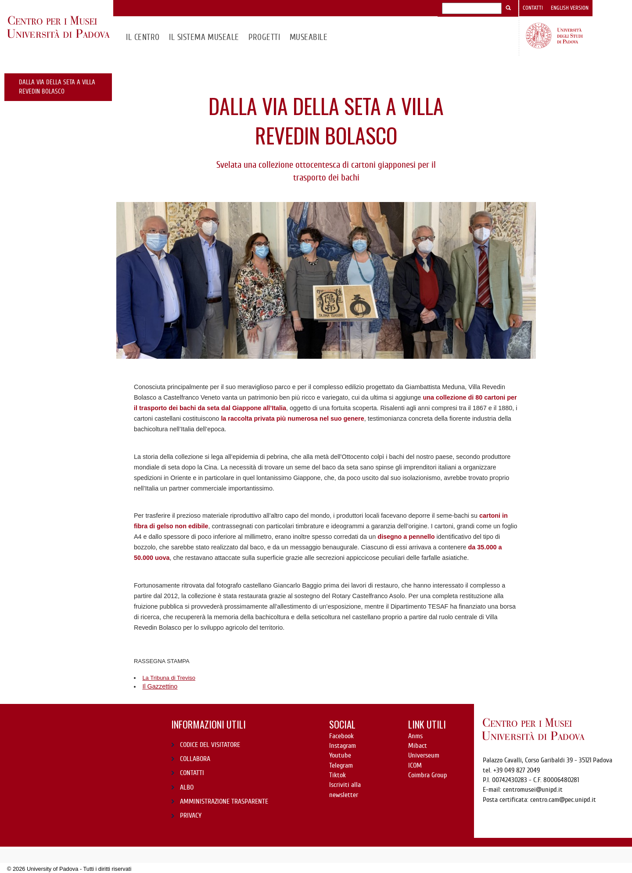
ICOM (415, 765)
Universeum (423, 755)
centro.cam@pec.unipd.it (563, 800)
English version (570, 8)
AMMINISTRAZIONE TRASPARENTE (224, 801)
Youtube (340, 755)
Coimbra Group (427, 775)
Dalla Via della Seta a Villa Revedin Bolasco (57, 86)
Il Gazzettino (159, 686)
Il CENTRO (142, 37)
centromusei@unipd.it (533, 790)
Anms (415, 736)
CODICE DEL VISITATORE (210, 745)
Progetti (264, 37)
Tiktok (337, 775)
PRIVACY (190, 815)
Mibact (417, 746)
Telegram (341, 765)
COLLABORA (195, 759)
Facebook (341, 736)
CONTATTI (192, 773)
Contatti (533, 8)
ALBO (187, 787)
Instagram (342, 746)
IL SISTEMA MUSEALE (204, 37)
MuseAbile (308, 37)
